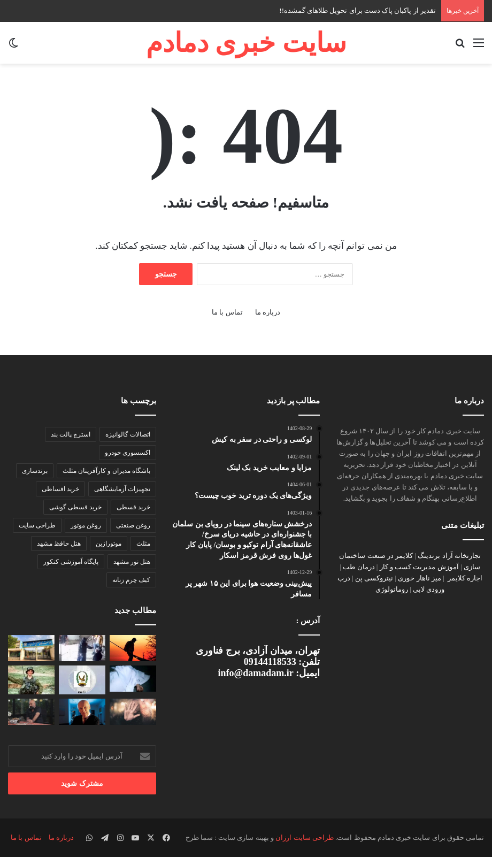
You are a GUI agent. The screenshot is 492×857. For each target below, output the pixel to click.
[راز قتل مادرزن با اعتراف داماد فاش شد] (133, 678)
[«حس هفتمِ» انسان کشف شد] (133, 712)
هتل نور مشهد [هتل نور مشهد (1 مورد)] (131, 561)
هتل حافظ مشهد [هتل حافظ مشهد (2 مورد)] (59, 543)
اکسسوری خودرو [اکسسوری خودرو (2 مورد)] (127, 452)
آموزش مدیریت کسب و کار (419, 567)
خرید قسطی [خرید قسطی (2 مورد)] (133, 507)
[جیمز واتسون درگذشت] (82, 712)
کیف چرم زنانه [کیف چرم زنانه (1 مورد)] (131, 580)
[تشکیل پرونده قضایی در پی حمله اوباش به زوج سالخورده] (82, 648)
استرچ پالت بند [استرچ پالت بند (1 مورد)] (70, 434)
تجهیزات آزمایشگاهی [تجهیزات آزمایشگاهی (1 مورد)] (122, 489)
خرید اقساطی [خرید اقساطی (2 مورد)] (60, 489)
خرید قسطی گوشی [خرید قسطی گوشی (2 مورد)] (75, 507)
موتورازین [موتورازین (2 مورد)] (108, 543)
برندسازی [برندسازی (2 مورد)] (35, 471)
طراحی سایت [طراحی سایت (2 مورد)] (37, 525)
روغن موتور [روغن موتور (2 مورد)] (86, 525)
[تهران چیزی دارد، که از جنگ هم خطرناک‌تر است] (31, 712)
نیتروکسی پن (374, 578)
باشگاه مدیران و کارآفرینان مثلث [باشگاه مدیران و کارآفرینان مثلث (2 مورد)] (106, 471)
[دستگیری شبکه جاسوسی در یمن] (82, 679)
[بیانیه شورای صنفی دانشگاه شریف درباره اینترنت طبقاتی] (31, 648)
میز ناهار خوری (419, 578)
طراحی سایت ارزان (304, 837)
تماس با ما (227, 312)
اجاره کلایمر (465, 578)
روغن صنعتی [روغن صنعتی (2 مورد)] (133, 525)
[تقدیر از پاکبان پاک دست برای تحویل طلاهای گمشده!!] (133, 648)
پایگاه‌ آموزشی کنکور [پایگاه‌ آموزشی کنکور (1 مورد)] (70, 561)
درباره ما (267, 312)
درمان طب (358, 567)
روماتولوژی (391, 589)
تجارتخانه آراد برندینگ (449, 556)
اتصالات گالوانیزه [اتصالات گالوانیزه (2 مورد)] (127, 434)
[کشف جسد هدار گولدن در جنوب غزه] (31, 679)
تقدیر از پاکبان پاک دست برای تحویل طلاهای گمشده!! (357, 10)
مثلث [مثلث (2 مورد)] (143, 543)
